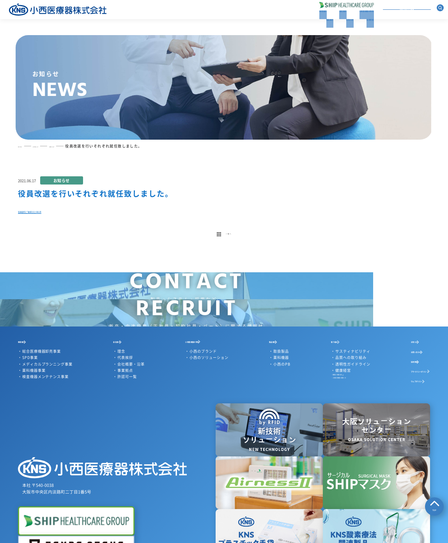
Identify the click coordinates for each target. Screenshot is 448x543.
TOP (434, 506)
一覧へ (224, 251)
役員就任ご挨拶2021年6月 (53, 221)
